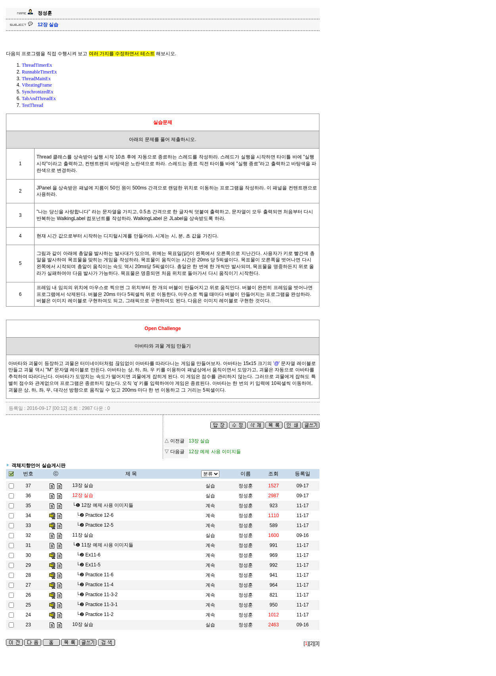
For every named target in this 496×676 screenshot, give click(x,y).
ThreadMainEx (36, 78)
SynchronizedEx (37, 92)
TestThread (32, 105)
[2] (311, 643)
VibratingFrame (37, 85)
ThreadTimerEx (37, 65)
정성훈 (245, 486)
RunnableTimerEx (39, 72)
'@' (276, 363)
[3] (316, 643)
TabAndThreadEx (39, 98)
